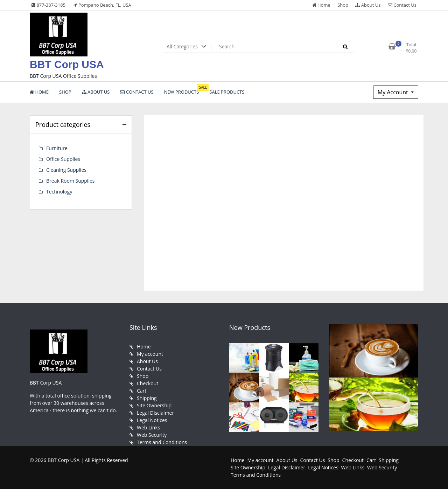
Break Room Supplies (70, 180)
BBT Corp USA (67, 64)
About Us (367, 5)
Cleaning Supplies (66, 170)
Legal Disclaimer (155, 412)
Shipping (147, 398)
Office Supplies (63, 159)
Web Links (148, 427)
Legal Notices (152, 420)
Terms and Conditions (162, 442)
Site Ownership (154, 405)
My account (150, 354)
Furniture (57, 148)
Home (321, 5)
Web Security (152, 435)
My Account (394, 92)
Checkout (147, 383)
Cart (141, 390)
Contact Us (402, 5)
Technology (59, 191)
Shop (342, 5)
